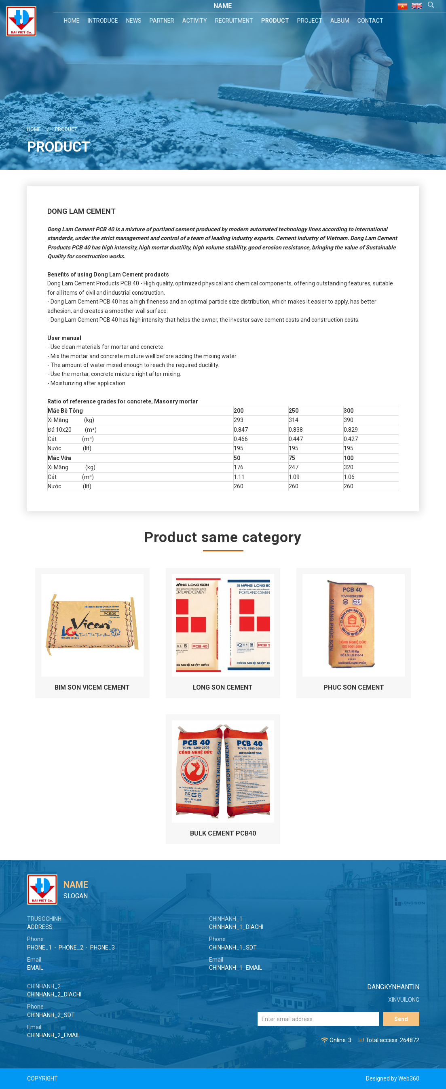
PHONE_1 (39, 947)
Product (276, 20)
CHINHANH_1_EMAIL (235, 967)
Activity (195, 20)
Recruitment (235, 20)
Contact (371, 20)
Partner (162, 20)
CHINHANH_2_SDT (51, 1015)
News (134, 20)
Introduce (104, 20)
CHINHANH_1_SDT (233, 947)
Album (340, 20)
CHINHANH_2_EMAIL (53, 1035)
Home (72, 20)
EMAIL (35, 967)
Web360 (408, 1078)
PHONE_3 (102, 947)
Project (310, 20)
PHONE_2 (71, 947)
